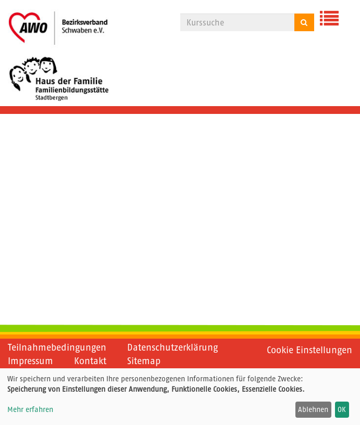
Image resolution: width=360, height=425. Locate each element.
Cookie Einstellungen (309, 350)
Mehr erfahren (30, 409)
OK (342, 409)
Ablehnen (313, 409)
